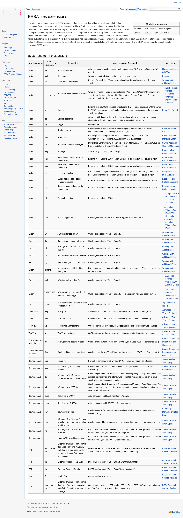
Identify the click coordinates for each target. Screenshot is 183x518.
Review (165, 76)
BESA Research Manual (13, 74)
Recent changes (10, 50)
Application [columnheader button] (34, 63)
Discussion (36, 9)
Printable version (10, 133)
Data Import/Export (11, 92)
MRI (5, 103)
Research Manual (10, 114)
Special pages (9, 130)
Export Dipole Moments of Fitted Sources (170, 412)
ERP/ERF (7, 95)
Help (5, 56)
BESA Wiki (8, 38)
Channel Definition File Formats (171, 100)
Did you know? (9, 71)
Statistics (7, 101)
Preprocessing (9, 90)
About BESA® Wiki (45, 511)
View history (142, 9)
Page (28, 9)
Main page (8, 48)
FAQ (5, 66)
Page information (10, 138)
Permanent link (9, 135)
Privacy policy (32, 511)
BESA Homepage (10, 35)
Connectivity (8, 106)
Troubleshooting (10, 112)
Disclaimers (57, 511)
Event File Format (170, 110)
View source (131, 9)
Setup (6, 84)
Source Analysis (10, 98)
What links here (10, 124)
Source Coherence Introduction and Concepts (170, 342)
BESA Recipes (9, 69)
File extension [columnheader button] (49, 63)
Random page (9, 53)
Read (122, 9)
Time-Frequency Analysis (13, 109)
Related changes (10, 127)
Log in (178, 2)
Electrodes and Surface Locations (171, 91)
